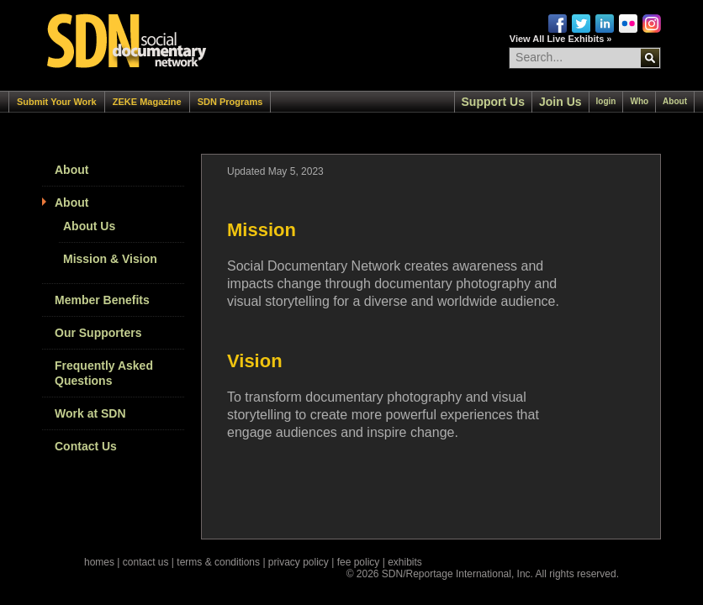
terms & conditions (218, 562)
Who (639, 101)
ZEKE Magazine (147, 102)
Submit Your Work (57, 102)
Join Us (560, 101)
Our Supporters (98, 332)
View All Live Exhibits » (561, 39)
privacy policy (298, 562)
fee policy (358, 562)
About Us (89, 226)
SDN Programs (230, 102)
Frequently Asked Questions (104, 373)
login (606, 101)
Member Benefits (102, 300)
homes (99, 562)
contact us (146, 562)
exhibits (405, 562)
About (675, 101)
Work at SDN (90, 413)
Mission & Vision (110, 259)
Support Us (493, 101)
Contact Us (86, 446)
